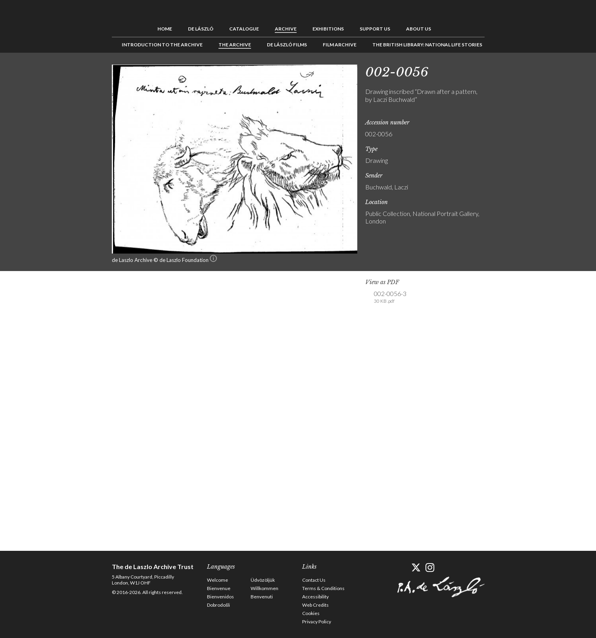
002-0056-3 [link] (390, 297)
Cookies (311, 613)
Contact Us (314, 580)
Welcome (217, 580)
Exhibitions (328, 29)
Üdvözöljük (263, 580)
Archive (286, 29)
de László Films (287, 45)
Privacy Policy (316, 622)
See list (511, 70)
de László (200, 29)
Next (523, 70)
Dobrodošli (218, 605)
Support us (375, 29)
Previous (498, 70)
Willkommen (264, 588)
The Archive (234, 45)
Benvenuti (262, 597)
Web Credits (315, 605)
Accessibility (315, 597)
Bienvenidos (220, 597)
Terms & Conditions (323, 588)
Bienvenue (218, 588)
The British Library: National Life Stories (427, 45)
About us (418, 29)
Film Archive (339, 45)
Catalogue (244, 29)
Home (164, 29)
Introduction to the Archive (162, 45)
